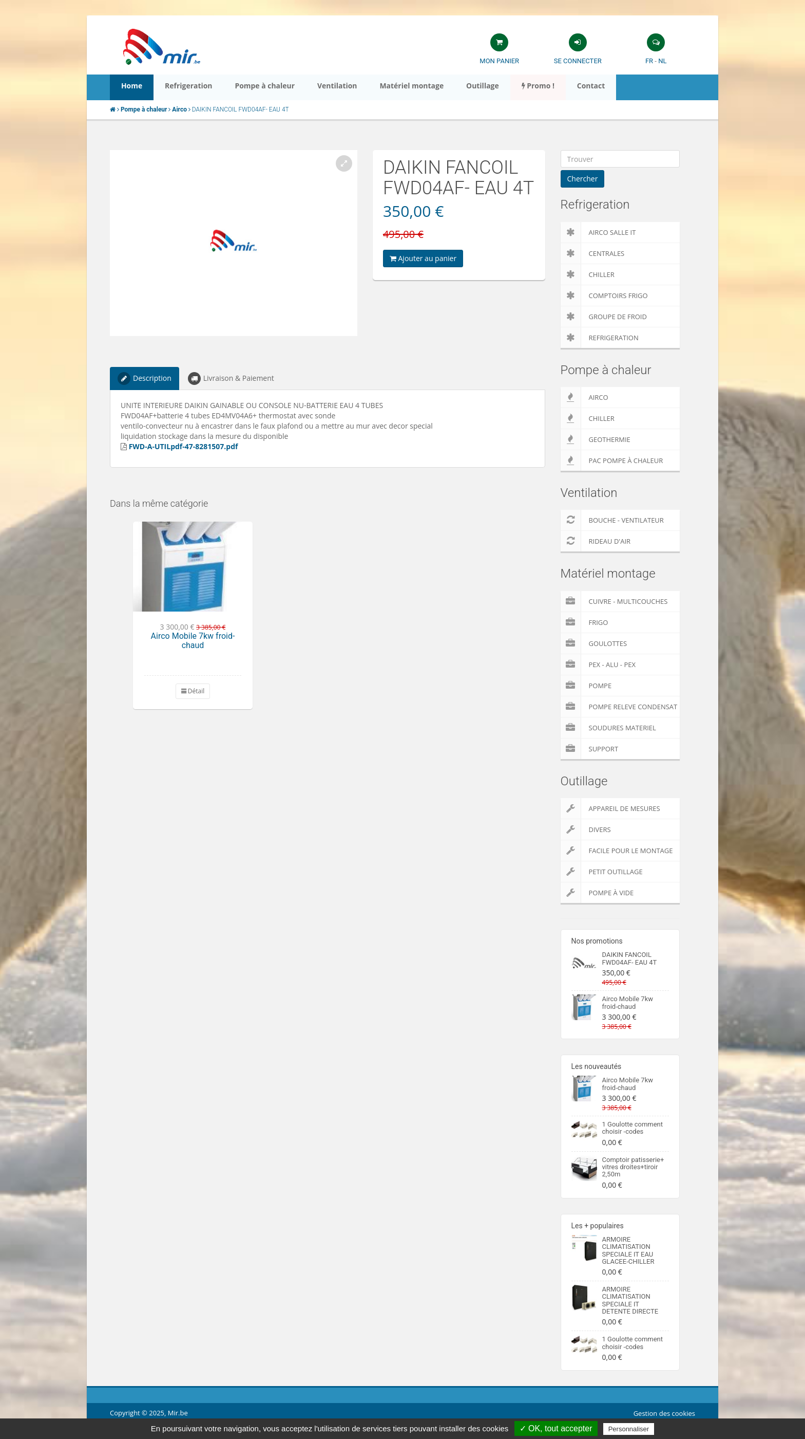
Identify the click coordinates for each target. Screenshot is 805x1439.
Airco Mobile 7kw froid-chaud (193, 640)
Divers (586, 829)
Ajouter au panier (423, 258)
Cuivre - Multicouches (614, 601)
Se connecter (578, 61)
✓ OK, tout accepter (556, 1428)
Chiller (588, 274)
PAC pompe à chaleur (612, 460)
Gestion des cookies (664, 1413)
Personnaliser (628, 1429)
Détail (193, 691)
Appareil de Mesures (610, 808)
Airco (584, 397)
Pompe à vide (597, 892)
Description (144, 378)
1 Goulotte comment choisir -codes (632, 1127)
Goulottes (594, 643)
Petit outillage (602, 871)
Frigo (584, 622)
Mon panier (499, 61)
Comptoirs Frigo (604, 295)
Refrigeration (600, 337)
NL (662, 61)
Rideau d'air (596, 541)
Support (590, 749)
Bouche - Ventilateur (612, 520)
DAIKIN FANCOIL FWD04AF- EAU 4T (629, 958)
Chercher (582, 178)
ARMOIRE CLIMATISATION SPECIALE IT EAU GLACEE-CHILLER (628, 1250)
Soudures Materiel (608, 727)
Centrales (593, 253)
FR (649, 61)
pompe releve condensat (619, 706)
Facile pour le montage (617, 850)
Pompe (586, 685)
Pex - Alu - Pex (598, 664)
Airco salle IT (598, 232)
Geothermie (595, 439)
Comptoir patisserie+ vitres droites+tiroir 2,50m (633, 1167)
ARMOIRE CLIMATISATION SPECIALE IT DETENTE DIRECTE (630, 1300)
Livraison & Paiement (231, 378)
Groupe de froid (604, 316)
